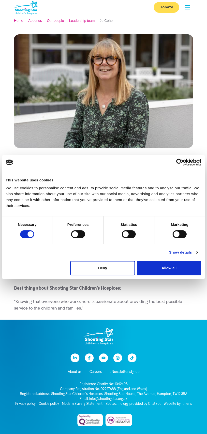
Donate (166, 7)
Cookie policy (49, 404)
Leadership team (82, 21)
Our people (55, 21)
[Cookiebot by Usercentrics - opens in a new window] (179, 162)
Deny (102, 268)
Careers (95, 372)
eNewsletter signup (124, 372)
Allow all (169, 268)
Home (18, 21)
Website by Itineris (178, 404)
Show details (180, 252)
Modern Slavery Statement (82, 404)
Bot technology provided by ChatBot (133, 404)
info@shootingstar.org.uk (108, 399)
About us (35, 21)
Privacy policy (25, 404)
